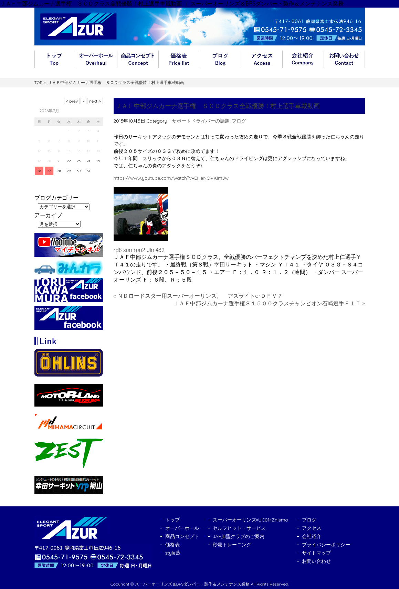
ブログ (220, 59)
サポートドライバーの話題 (201, 121)
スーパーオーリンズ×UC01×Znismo (250, 520)
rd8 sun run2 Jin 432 (139, 249)
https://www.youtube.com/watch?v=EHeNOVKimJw (171, 178)
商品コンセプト (137, 59)
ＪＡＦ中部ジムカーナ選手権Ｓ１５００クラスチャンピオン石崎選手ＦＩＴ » (269, 303)
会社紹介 (303, 59)
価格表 (179, 59)
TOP (38, 82)
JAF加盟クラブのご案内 (239, 536)
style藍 (172, 553)
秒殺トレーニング (232, 544)
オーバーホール (96, 59)
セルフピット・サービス (239, 528)
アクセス (261, 59)
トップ (55, 59)
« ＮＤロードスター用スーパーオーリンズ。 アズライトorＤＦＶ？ (198, 295)
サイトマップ (316, 553)
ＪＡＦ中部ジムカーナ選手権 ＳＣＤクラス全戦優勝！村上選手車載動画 (217, 106)
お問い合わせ (344, 59)
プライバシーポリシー (326, 544)
